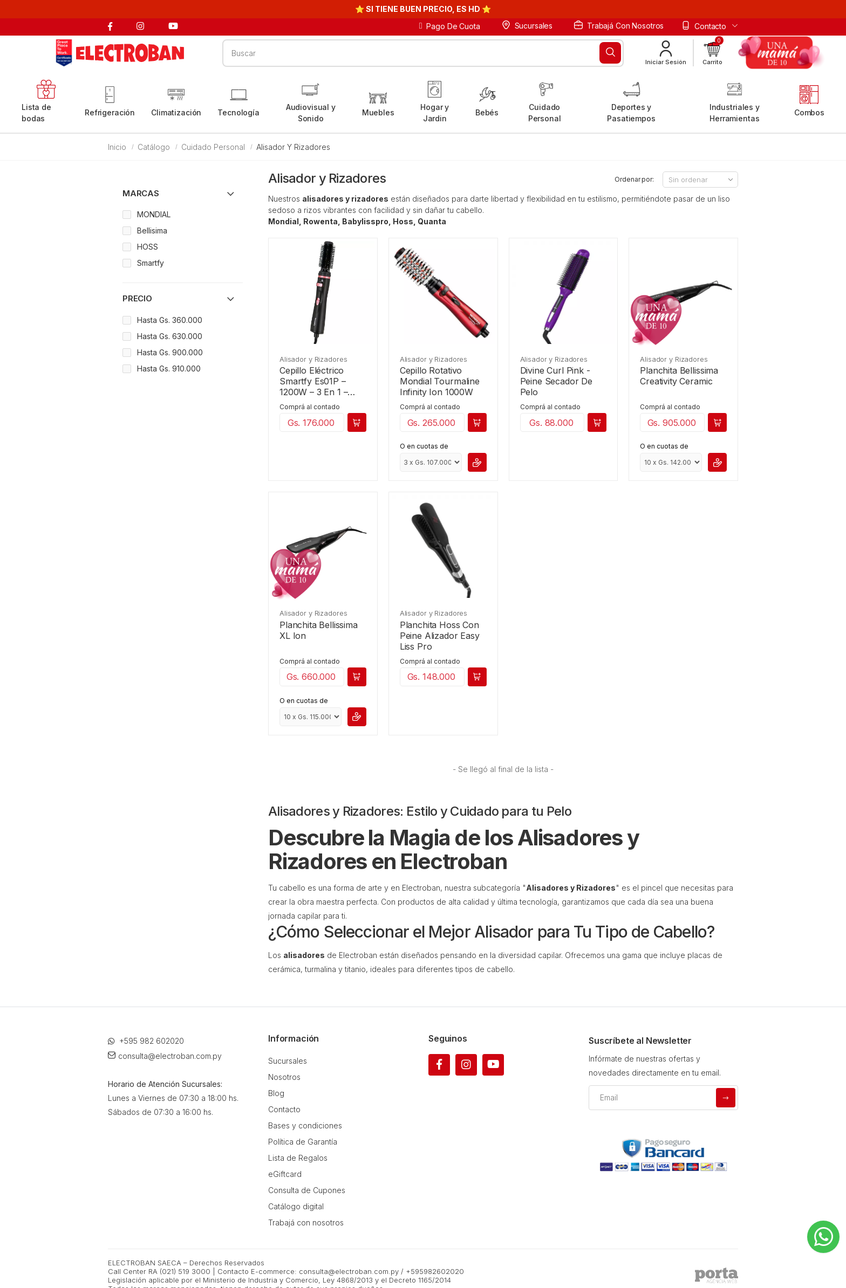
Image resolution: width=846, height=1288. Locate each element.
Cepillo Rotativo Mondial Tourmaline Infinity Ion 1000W (440, 381)
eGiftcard (285, 1174)
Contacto (284, 1109)
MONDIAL (153, 214)
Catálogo (154, 146)
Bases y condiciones (305, 1125)
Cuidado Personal (213, 146)
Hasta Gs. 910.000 (169, 368)
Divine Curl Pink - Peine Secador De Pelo (556, 381)
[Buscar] (610, 53)
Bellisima (152, 230)
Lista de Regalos (298, 1157)
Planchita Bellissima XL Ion (318, 630)
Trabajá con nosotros (619, 25)
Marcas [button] (140, 193)
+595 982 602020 (146, 1040)
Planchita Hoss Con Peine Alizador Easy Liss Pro (440, 635)
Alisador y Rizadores (313, 359)
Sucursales (527, 25)
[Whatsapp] (823, 1237)
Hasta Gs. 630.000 (169, 336)
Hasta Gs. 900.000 (170, 352)
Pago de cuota (449, 26)
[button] (712, 53)
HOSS (147, 246)
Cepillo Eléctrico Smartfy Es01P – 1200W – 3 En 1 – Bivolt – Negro (313, 381)
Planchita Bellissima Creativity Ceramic (679, 376)
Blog (276, 1093)
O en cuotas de (424, 446)
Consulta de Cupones (306, 1190)
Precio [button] (137, 298)
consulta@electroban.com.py (165, 1055)
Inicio (117, 146)
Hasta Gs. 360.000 (169, 320)
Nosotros (284, 1077)
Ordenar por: (634, 179)
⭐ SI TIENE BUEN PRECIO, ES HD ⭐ (423, 8)
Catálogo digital (296, 1206)
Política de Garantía (302, 1141)
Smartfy (150, 262)
